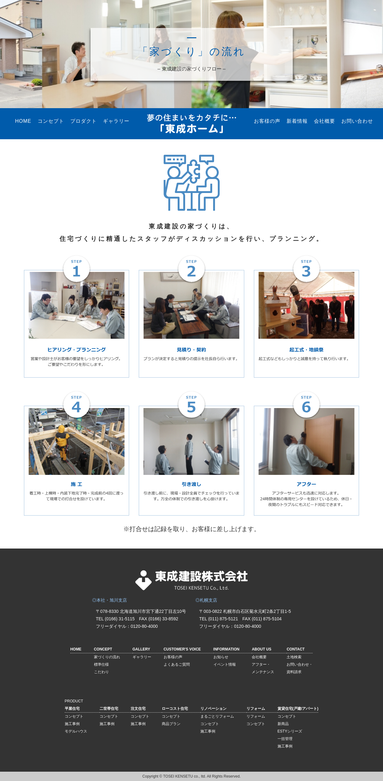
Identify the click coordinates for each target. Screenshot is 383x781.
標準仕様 (101, 664)
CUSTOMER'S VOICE (182, 649)
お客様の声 (267, 121)
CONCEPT (103, 649)
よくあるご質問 (177, 664)
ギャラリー (116, 121)
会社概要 (324, 121)
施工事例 (72, 724)
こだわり (101, 672)
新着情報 (297, 121)
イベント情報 (224, 664)
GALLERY (141, 649)
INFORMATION (226, 649)
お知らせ (220, 657)
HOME (23, 121)
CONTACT (296, 649)
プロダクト (83, 121)
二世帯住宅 (109, 708)
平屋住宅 (72, 708)
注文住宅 (138, 708)
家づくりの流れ (107, 657)
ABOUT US (261, 649)
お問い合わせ (357, 121)
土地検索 (294, 657)
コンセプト (51, 121)
